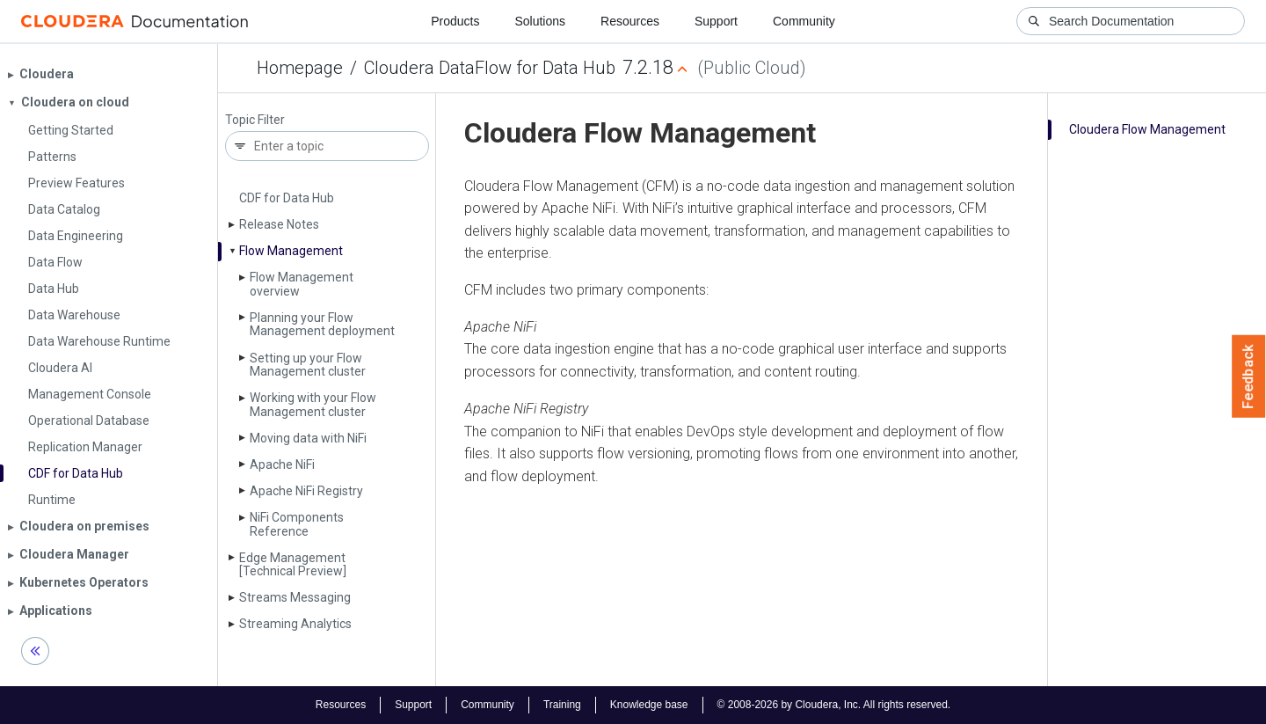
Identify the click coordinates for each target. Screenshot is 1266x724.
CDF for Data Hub (286, 198)
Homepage (300, 67)
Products (455, 21)
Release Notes (279, 224)
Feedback (1249, 376)
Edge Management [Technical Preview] (292, 564)
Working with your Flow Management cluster (313, 404)
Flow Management (291, 251)
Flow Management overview (301, 283)
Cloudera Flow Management (1147, 129)
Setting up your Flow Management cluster (308, 364)
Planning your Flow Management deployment (322, 324)
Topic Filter (255, 120)
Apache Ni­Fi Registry (306, 491)
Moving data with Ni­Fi (308, 438)
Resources (629, 21)
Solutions (539, 21)
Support (716, 21)
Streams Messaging (295, 597)
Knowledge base (649, 704)
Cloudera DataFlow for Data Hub (489, 67)
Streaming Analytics (295, 624)
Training (562, 704)
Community (804, 21)
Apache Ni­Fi (282, 464)
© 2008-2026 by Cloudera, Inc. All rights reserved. (834, 704)
